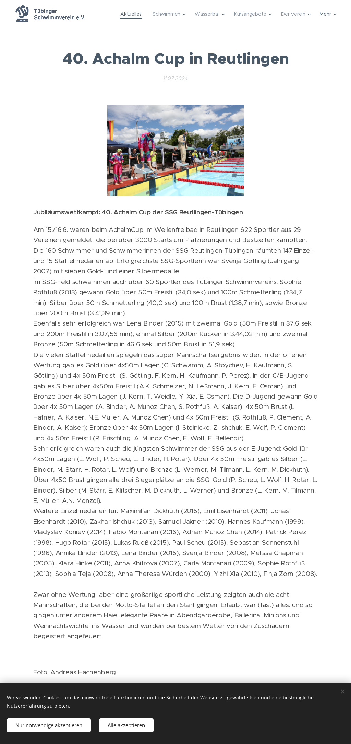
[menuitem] (131, 14)
